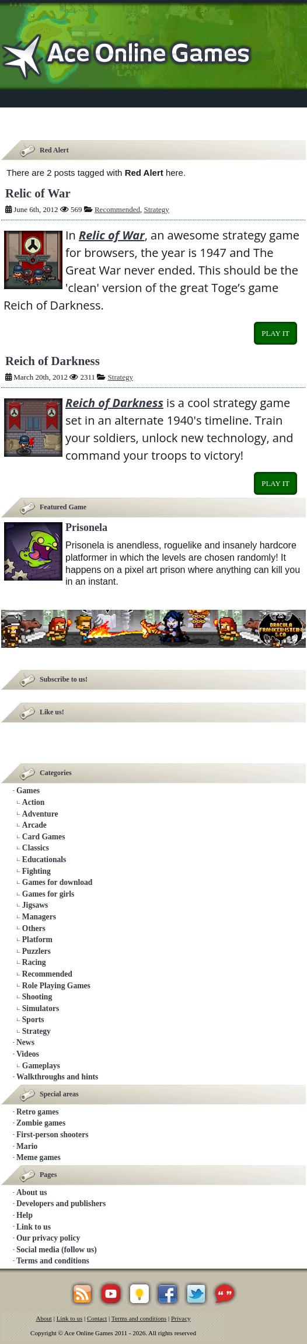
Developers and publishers (61, 1203)
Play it (275, 333)
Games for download (57, 882)
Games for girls (48, 894)
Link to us (33, 1227)
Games (28, 790)
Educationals (44, 859)
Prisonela (86, 527)
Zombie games (40, 1123)
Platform (37, 939)
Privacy (181, 1318)
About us (31, 1192)
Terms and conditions (52, 1260)
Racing (34, 962)
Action (33, 802)
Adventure (40, 814)
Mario (26, 1146)
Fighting (36, 871)
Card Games (43, 836)
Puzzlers (36, 951)
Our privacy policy (48, 1238)
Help (24, 1215)
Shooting (37, 996)
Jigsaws (35, 905)
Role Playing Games (56, 985)
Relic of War (38, 193)
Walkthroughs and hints (57, 1076)
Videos (27, 1054)
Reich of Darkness (52, 360)
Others (34, 928)
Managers (39, 916)
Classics (35, 847)
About (44, 1318)
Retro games (37, 1111)
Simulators (40, 1008)
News (25, 1042)
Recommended (117, 209)
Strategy (156, 209)
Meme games (38, 1157)
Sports (33, 1019)
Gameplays (41, 1065)
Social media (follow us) (56, 1249)
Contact (97, 1318)
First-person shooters (52, 1134)
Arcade (34, 825)
